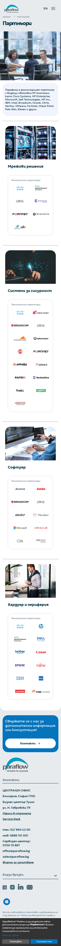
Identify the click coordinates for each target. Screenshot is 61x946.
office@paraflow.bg (16, 851)
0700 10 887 (11, 845)
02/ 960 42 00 (20, 829)
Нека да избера (11, 935)
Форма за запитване (18, 862)
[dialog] (30, 932)
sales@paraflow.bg (16, 856)
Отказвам (16, 941)
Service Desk (11, 819)
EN (46, 8)
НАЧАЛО (7, 17)
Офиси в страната (17, 813)
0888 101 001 (19, 835)
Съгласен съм (44, 941)
